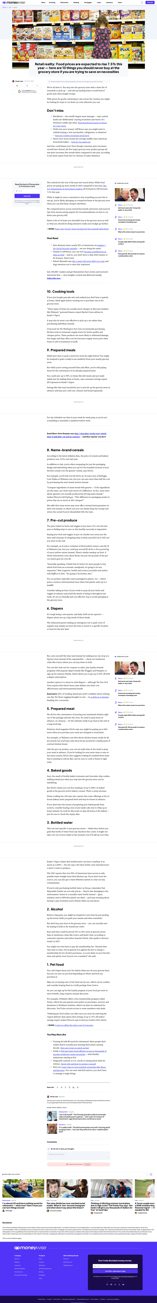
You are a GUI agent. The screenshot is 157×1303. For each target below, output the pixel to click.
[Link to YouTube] (123, 1284)
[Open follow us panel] (37, 86)
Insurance (110, 2)
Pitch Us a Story (18, 1272)
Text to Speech (95, 1299)
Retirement (65, 2)
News (43, 2)
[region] (78, 1197)
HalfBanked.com (68, 1265)
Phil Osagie (9, 1210)
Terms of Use (117, 1276)
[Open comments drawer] (17, 86)
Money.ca (66, 1259)
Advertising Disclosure (83, 1299)
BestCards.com (67, 1262)
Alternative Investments (45, 1268)
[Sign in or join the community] (150, 2)
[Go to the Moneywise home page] (13, 2)
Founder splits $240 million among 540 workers (131, 243)
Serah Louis (19, 81)
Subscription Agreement (26, 202)
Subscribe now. (54, 278)
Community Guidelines (113, 1299)
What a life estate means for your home (131, 232)
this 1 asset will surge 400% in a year (88, 261)
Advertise (17, 1262)
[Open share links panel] (27, 86)
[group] (78, 1197)
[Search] (142, 2)
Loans (100, 2)
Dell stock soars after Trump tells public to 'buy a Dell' (129, 209)
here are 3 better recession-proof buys (72, 135)
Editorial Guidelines (19, 1268)
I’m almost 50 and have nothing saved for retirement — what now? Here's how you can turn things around (22, 1205)
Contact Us (17, 1265)
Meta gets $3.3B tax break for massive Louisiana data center (131, 255)
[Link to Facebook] (111, 1284)
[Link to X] (119, 1284)
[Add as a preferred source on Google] (27, 91)
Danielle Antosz (142, 1213)
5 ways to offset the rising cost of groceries (74, 1025)
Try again (87, 1164)
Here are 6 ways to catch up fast (74, 1047)
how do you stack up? (81, 142)
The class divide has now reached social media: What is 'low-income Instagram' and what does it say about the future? (66, 1205)
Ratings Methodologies (20, 1275)
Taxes (120, 2)
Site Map (102, 1299)
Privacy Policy (115, 1278)
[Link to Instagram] (107, 1284)
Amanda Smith (98, 1213)
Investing (53, 2)
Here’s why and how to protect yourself (78, 1063)
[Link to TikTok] (115, 1284)
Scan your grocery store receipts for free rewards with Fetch (82, 228)
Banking (77, 2)
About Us (16, 1259)
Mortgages (88, 2)
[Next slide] (151, 1174)
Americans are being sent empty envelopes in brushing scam (129, 221)
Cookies (49, 1299)
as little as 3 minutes (99, 697)
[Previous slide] (147, 1174)
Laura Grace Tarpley (55, 1210)
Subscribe (27, 196)
